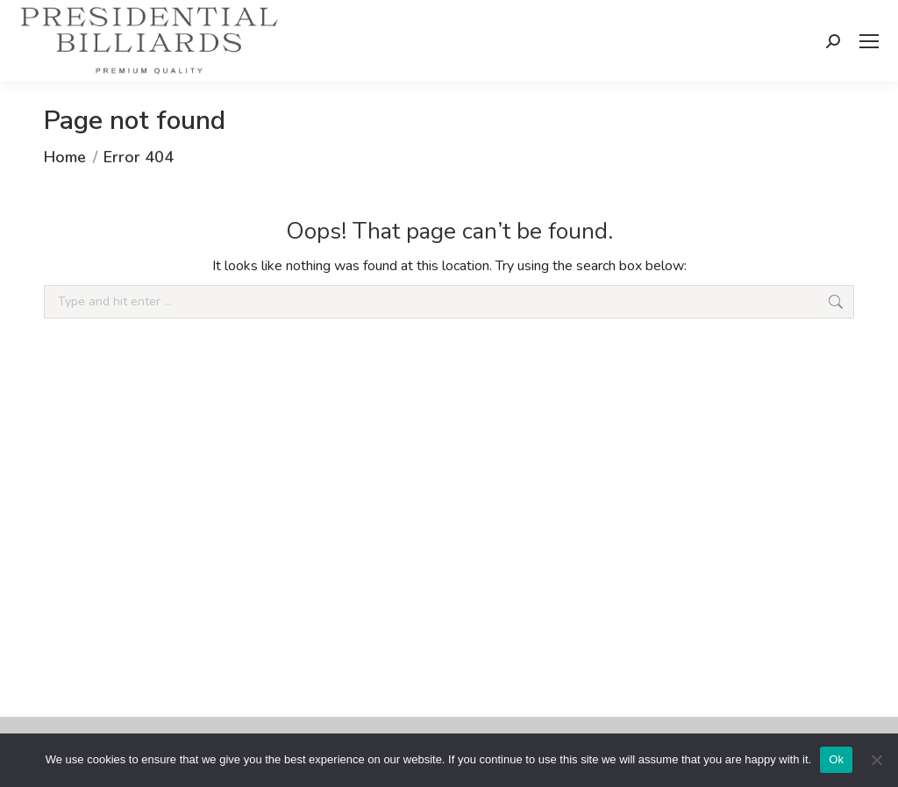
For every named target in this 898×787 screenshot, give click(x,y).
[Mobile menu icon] (869, 41)
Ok (836, 759)
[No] (876, 760)
